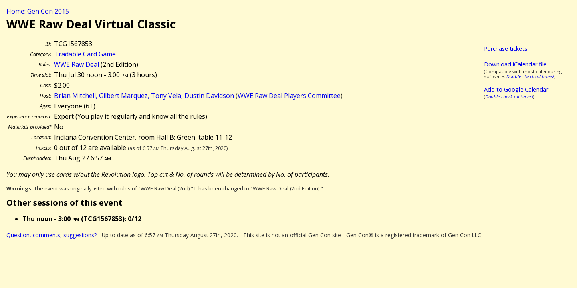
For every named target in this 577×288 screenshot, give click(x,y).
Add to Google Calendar (516, 89)
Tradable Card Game (85, 54)
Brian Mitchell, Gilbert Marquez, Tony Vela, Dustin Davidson (144, 95)
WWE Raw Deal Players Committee (289, 95)
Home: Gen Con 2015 (37, 11)
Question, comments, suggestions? (51, 235)
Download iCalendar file (515, 64)
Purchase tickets (505, 48)
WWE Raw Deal (76, 64)
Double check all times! (530, 76)
